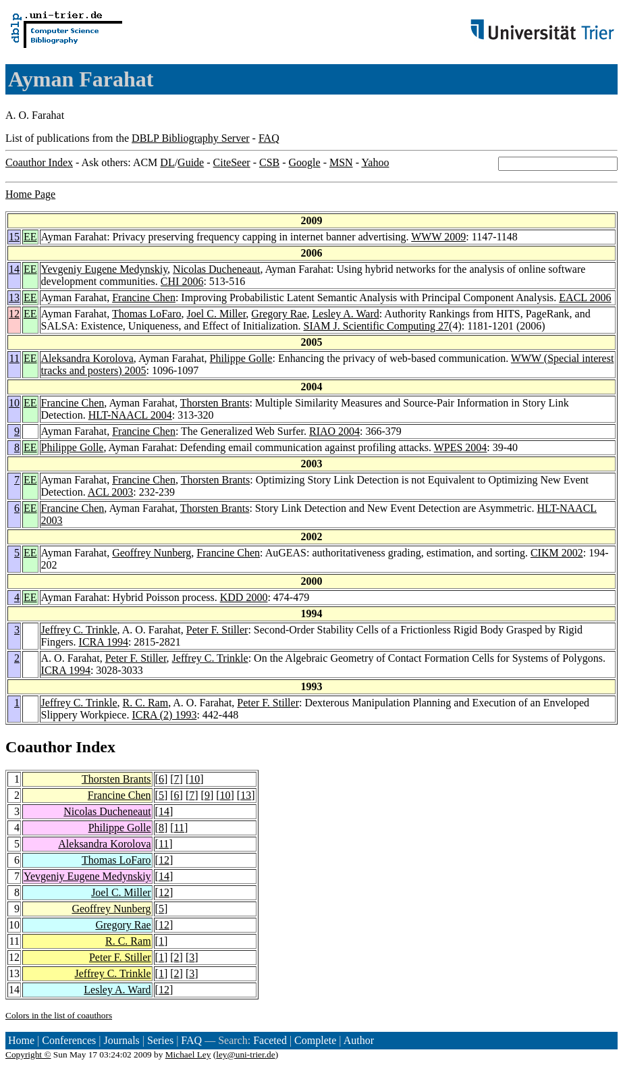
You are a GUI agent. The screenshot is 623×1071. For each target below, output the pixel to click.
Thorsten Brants (215, 403)
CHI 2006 (182, 281)
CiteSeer (231, 162)
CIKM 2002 (557, 552)
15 (14, 236)
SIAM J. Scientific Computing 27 (377, 326)
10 (14, 403)
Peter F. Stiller (217, 629)
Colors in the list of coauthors (58, 1015)
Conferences (69, 1040)
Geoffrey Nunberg (151, 552)
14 (14, 269)
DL (167, 162)
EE (30, 236)
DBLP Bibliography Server (191, 138)
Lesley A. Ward (346, 313)
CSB (269, 162)
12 (14, 313)
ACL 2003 (110, 492)
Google (305, 162)
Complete (315, 1040)
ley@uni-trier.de (245, 1054)
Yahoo (375, 162)
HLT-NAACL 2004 (130, 415)
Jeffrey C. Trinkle (79, 629)
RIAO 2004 (334, 431)
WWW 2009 (438, 236)
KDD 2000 (244, 597)
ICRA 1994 (103, 642)
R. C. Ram (146, 702)
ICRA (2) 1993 (164, 715)
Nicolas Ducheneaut (216, 269)
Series (160, 1040)
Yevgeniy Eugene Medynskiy (104, 269)
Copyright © (28, 1054)
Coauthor (38, 747)
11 (14, 358)
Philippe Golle (241, 358)
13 (14, 297)
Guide (191, 162)
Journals (121, 1040)
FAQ (269, 138)
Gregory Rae (278, 313)
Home (21, 1040)
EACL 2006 (585, 297)
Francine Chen (143, 297)
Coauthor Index (39, 162)
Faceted (270, 1040)
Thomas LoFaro (147, 313)
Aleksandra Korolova (87, 358)
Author (359, 1040)
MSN (341, 162)
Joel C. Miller (216, 313)
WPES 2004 (460, 447)
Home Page (30, 194)
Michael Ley (188, 1054)
